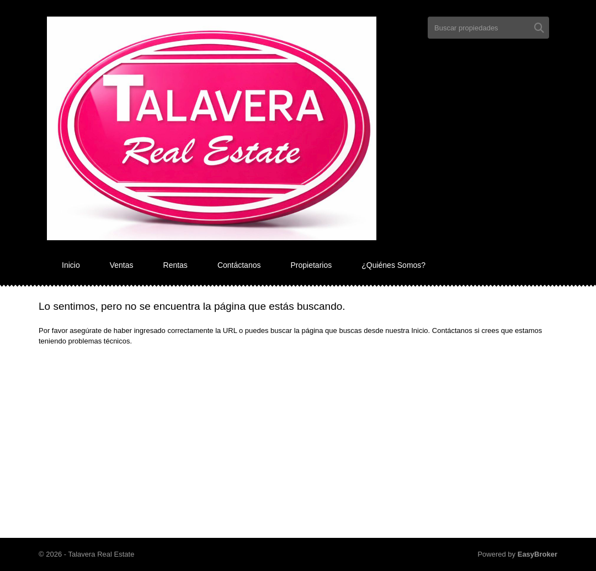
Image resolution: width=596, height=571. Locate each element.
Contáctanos (239, 265)
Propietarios (311, 265)
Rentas (175, 265)
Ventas (122, 265)
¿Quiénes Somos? (393, 265)
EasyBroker (537, 554)
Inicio (71, 265)
